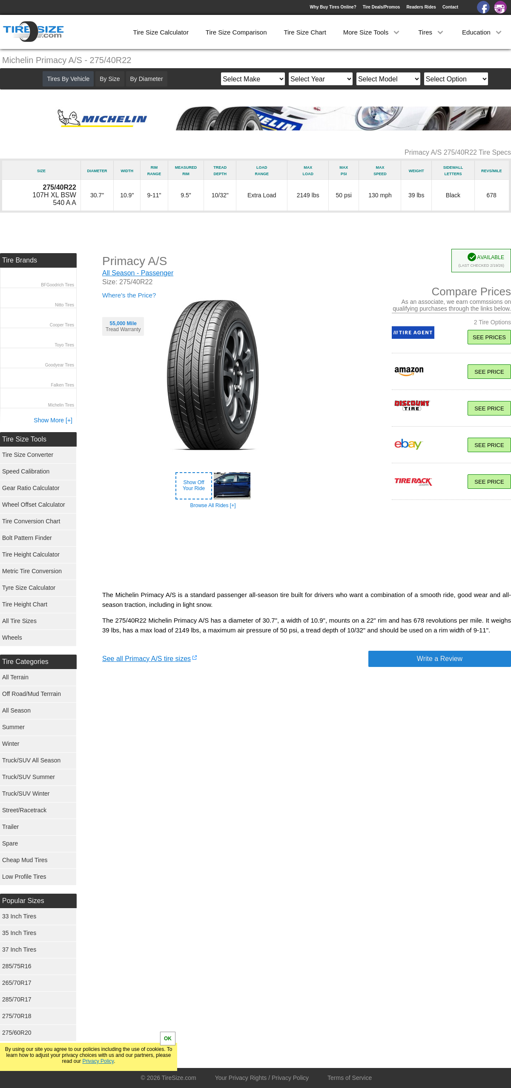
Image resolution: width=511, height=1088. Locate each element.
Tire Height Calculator (31, 554)
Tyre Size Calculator (28, 587)
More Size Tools (372, 32)
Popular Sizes (23, 900)
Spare (10, 843)
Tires (431, 32)
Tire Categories (25, 661)
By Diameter (146, 78)
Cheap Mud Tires (25, 860)
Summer (13, 727)
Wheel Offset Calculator (33, 504)
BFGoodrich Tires (57, 285)
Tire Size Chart (305, 32)
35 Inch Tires (19, 932)
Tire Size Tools (24, 439)
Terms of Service (349, 1077)
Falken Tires (62, 385)
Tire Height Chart (24, 604)
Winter (10, 743)
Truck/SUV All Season (31, 760)
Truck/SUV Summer (28, 776)
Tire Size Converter (27, 454)
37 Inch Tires (19, 949)
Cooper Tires (62, 325)
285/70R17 (17, 999)
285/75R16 (17, 966)
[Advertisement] (307, 550)
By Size (110, 78)
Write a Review (439, 658)
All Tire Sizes (19, 621)
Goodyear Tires (59, 365)
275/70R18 (17, 1016)
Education (482, 32)
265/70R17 (17, 982)
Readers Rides (421, 7)
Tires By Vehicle (68, 78)
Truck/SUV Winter (26, 793)
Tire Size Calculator (161, 32)
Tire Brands (19, 260)
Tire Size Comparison (236, 32)
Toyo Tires (64, 345)
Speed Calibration (25, 471)
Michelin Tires (61, 405)
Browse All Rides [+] (212, 505)
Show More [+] (53, 420)
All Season (16, 710)
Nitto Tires (64, 305)
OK (168, 1039)
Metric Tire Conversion (32, 571)
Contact (450, 7)
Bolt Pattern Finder (27, 537)
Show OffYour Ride (194, 485)
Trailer (10, 826)
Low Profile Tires (24, 876)
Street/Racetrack (24, 810)
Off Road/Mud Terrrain (31, 693)
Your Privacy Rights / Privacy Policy (262, 1077)
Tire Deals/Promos (381, 7)
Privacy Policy (98, 1061)
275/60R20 (17, 1032)
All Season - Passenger (137, 273)
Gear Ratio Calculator (31, 488)
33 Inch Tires (19, 916)
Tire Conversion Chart (31, 521)
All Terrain (15, 677)
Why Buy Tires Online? (333, 7)
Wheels (12, 637)
